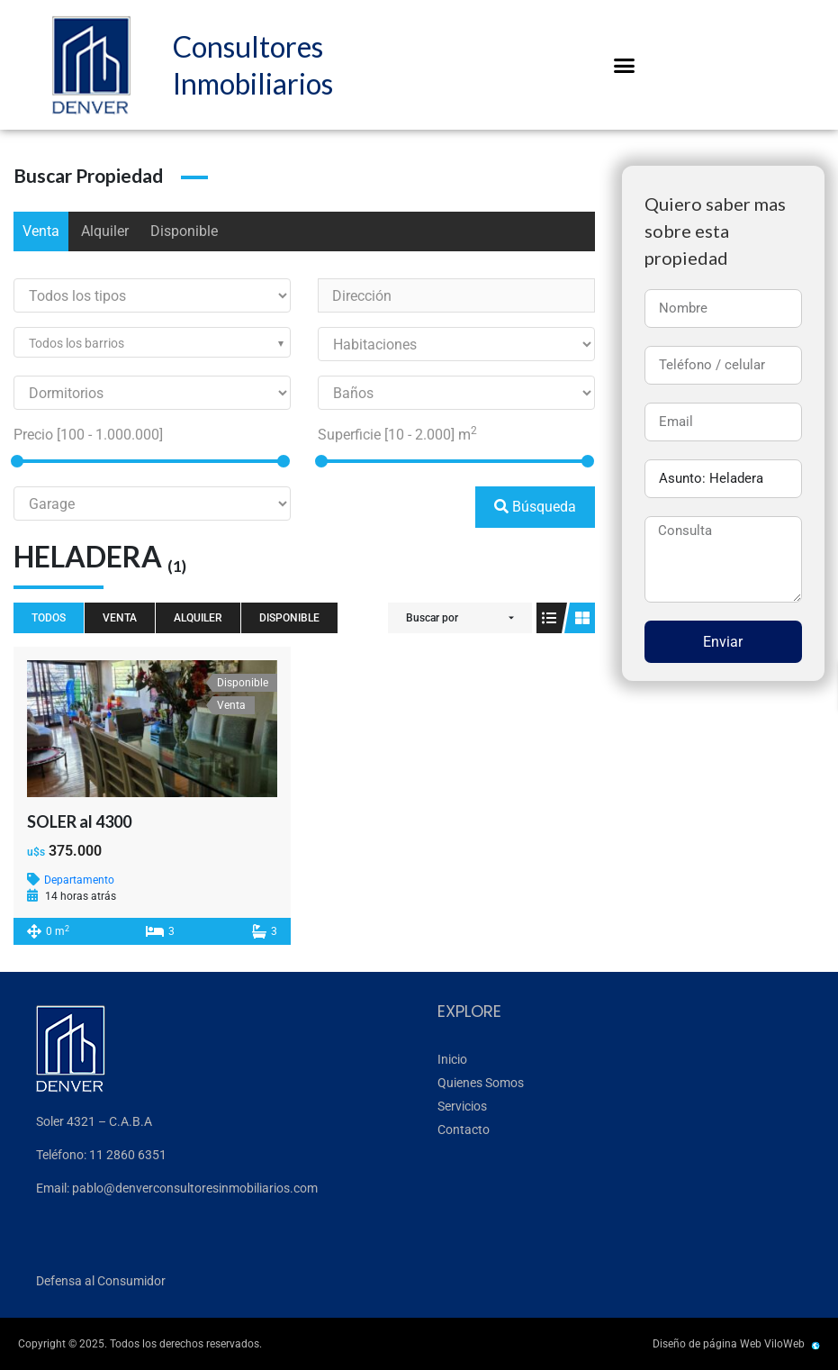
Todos (49, 618)
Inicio (452, 1059)
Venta (41, 231)
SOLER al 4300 (79, 821)
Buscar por (432, 618)
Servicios (462, 1106)
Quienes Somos (480, 1082)
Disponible (184, 231)
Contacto (463, 1129)
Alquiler (105, 231)
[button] (624, 65)
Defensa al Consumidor (101, 1281)
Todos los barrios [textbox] (76, 343)
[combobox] (152, 342)
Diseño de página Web (707, 1344)
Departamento (79, 880)
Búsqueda (535, 506)
